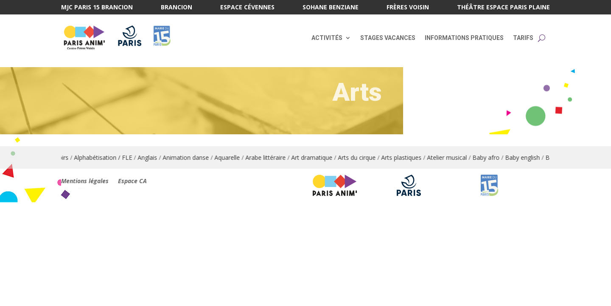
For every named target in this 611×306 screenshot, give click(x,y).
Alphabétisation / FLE (107, 157)
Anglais (152, 157)
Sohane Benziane (331, 7)
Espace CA (132, 181)
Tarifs (523, 37)
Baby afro (490, 157)
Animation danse (190, 157)
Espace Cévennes (247, 7)
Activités (326, 37)
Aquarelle (231, 157)
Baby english (527, 157)
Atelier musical (451, 157)
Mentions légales (85, 181)
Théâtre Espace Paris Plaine (503, 7)
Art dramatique (316, 157)
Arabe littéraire (270, 157)
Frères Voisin (408, 7)
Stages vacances (387, 37)
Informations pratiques (464, 37)
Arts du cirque (361, 157)
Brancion (176, 7)
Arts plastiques (406, 157)
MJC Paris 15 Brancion (97, 7)
